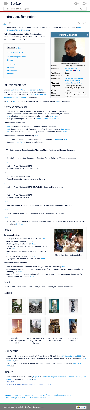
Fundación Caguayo (50, 377)
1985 (8, 129)
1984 (6, 162)
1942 (76, 68)
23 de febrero (69, 68)
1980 (6, 146)
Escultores (18, 395)
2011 (36, 379)
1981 (14, 101)
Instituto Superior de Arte (73, 83)
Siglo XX (36, 377)
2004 (73, 377)
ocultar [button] (18, 48)
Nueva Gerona (42, 119)
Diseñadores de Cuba (62, 395)
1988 (6, 183)
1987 (8, 254)
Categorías (8, 395)
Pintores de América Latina (41, 398)
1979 (36, 136)
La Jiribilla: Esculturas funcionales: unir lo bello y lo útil (27, 384)
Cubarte (9, 382)
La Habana (69, 70)
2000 (6, 217)
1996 (6, 201)
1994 (8, 132)
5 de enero (77, 363)
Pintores (27, 395)
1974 (8, 116)
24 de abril (20, 224)
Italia (65, 132)
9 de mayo (65, 129)
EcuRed (16, 3)
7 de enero (57, 140)
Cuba (78, 70)
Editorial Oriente (64, 377)
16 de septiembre (69, 356)
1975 (44, 239)
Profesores (47, 395)
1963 (6, 95)
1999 (6, 209)
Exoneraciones (38, 407)
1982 (20, 272)
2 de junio (27, 379)
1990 (6, 191)
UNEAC (53, 116)
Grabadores (36, 395)
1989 (36, 256)
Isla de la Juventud (56, 119)
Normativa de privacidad (13, 407)
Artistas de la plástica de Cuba (16, 398)
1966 (8, 127)
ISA (57, 101)
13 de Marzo (19, 142)
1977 (8, 101)
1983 (6, 154)
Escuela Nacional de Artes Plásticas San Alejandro (74, 79)
